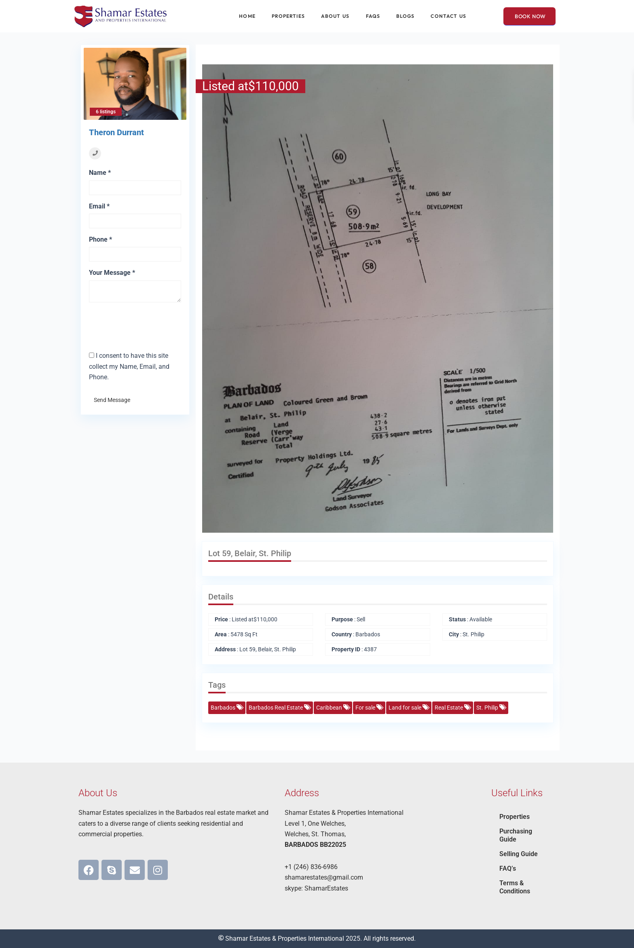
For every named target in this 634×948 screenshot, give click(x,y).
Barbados (226, 707)
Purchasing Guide (515, 835)
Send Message (112, 400)
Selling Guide (518, 854)
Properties (288, 16)
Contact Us (448, 16)
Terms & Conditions (514, 887)
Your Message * (112, 272)
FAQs (373, 16)
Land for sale (408, 707)
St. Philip (490, 707)
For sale (368, 707)
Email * (99, 206)
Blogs (405, 16)
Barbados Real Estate (279, 707)
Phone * (100, 239)
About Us (335, 16)
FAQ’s (507, 868)
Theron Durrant (116, 132)
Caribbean (332, 707)
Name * (100, 172)
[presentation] (136, 320)
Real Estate (452, 707)
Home (247, 16)
